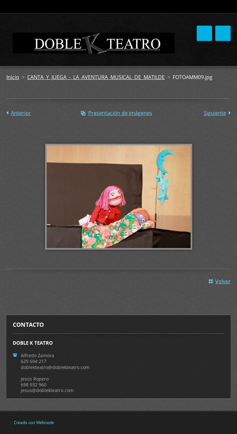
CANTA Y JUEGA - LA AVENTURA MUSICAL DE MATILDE (96, 77)
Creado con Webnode (34, 422)
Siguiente (215, 113)
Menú (223, 33)
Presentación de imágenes (120, 113)
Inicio (12, 77)
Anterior (21, 113)
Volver (223, 281)
